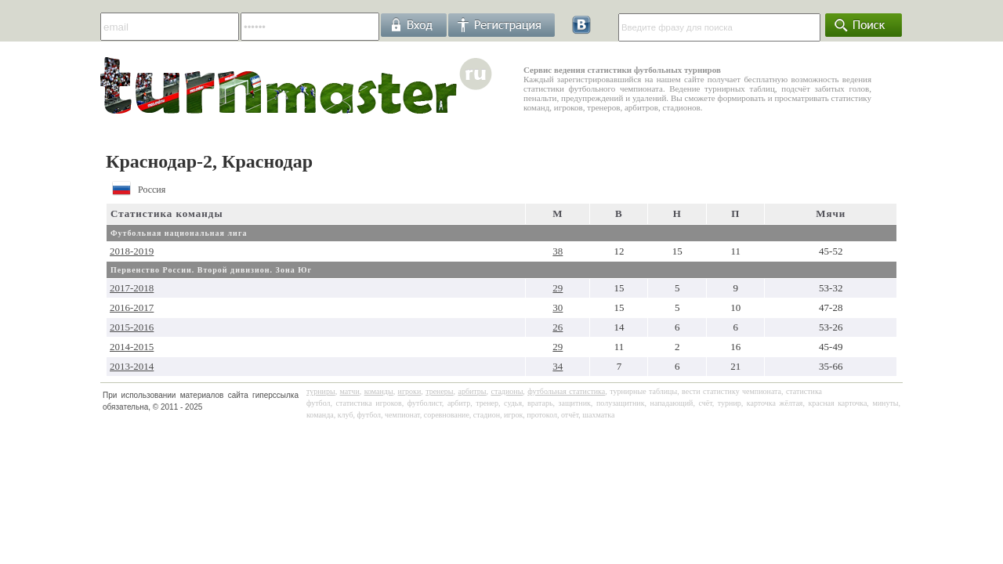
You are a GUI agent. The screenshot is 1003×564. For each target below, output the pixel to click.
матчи (350, 391)
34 (557, 366)
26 (557, 327)
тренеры (439, 391)
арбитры (472, 391)
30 (557, 307)
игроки (410, 391)
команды (378, 391)
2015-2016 (132, 327)
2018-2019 (132, 251)
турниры (320, 391)
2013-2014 (132, 366)
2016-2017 (132, 307)
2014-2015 (132, 346)
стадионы (507, 391)
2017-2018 (132, 288)
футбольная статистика (566, 391)
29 (557, 288)
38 (557, 251)
